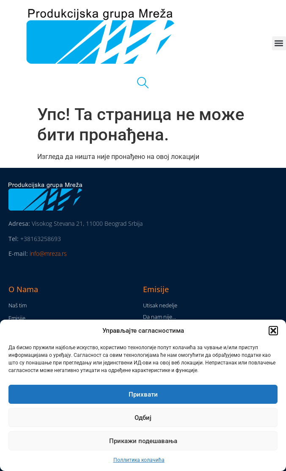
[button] (273, 330)
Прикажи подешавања (143, 441)
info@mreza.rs (48, 253)
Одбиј (143, 418)
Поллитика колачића (139, 460)
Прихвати (143, 394)
